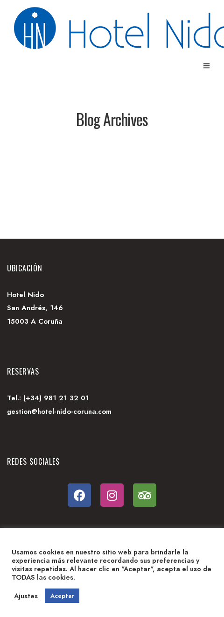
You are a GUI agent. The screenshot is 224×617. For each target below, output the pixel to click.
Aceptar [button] (62, 595)
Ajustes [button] (26, 596)
